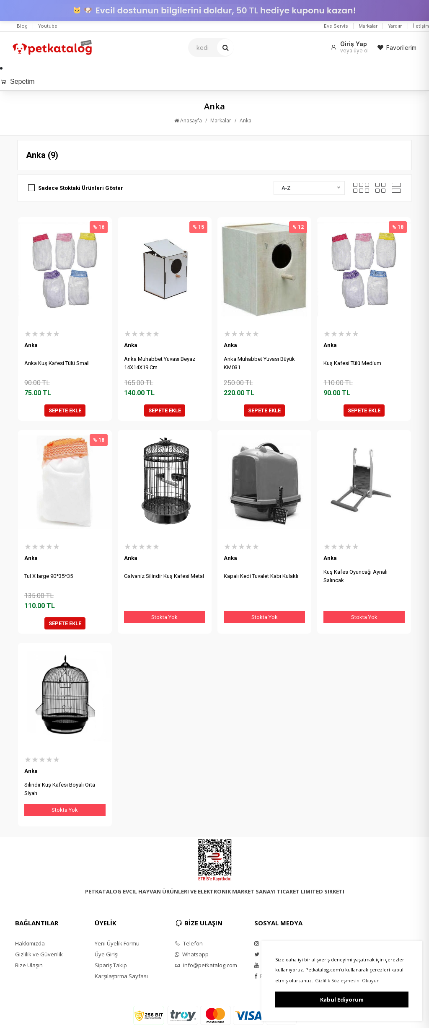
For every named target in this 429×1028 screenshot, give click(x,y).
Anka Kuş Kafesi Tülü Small (57, 363)
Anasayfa (188, 120)
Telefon (189, 943)
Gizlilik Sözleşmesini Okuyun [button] (347, 980)
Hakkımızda (30, 943)
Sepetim (17, 81)
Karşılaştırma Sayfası (121, 976)
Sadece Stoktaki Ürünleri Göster (80, 188)
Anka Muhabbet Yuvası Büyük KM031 (259, 363)
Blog (22, 26)
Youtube (47, 26)
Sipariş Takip (111, 965)
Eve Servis (336, 26)
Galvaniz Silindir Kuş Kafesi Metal (164, 576)
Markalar (368, 26)
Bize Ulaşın (29, 965)
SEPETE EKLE (65, 410)
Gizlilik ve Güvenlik (39, 954)
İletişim (421, 26)
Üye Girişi (107, 954)
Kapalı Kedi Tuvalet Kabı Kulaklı (261, 576)
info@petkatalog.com (206, 965)
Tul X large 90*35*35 (48, 576)
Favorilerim (396, 47)
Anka (245, 120)
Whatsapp (192, 954)
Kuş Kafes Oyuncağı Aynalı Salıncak (355, 576)
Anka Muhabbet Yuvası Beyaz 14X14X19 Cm (159, 363)
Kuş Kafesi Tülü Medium (352, 363)
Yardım (395, 26)
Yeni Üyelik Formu (117, 943)
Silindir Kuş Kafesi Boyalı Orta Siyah (59, 789)
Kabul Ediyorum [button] (342, 999)
